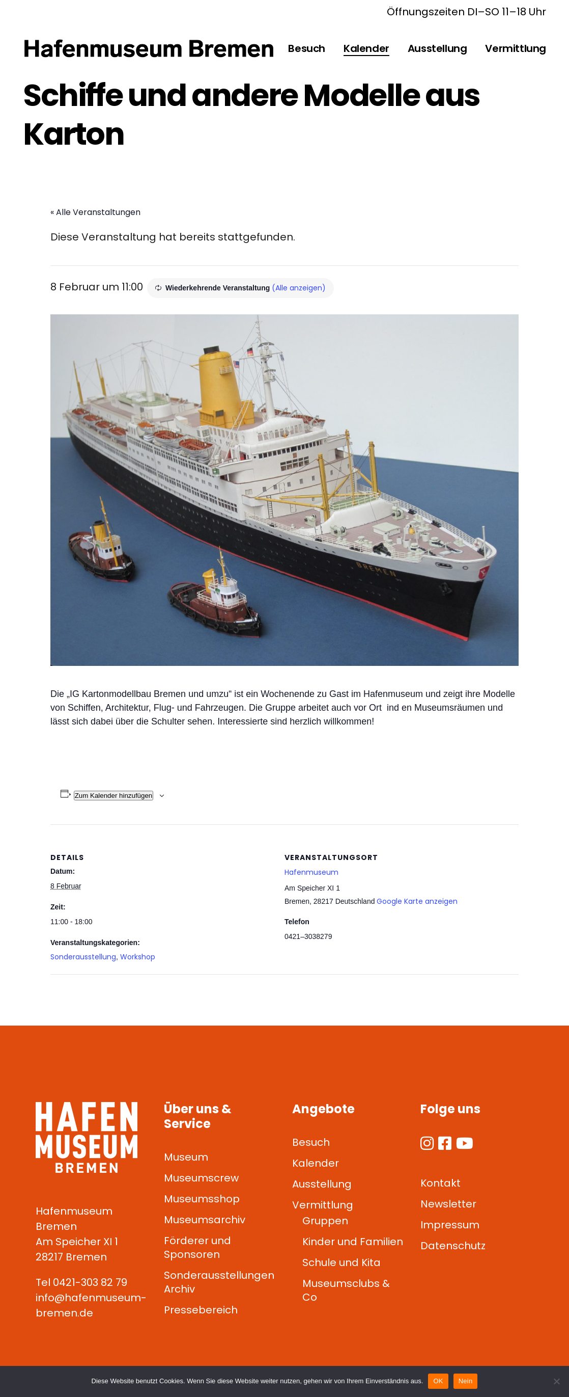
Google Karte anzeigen (417, 901)
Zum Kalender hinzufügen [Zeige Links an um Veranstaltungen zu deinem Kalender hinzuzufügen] (114, 795)
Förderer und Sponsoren (197, 1247)
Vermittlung (322, 1205)
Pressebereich (201, 1310)
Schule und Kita (341, 1262)
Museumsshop (202, 1199)
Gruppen (325, 1221)
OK (438, 1381)
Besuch (311, 1142)
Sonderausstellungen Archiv (219, 1282)
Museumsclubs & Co (346, 1290)
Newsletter (448, 1204)
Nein (466, 1381)
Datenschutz (453, 1246)
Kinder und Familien (352, 1241)
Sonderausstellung (83, 957)
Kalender (315, 1163)
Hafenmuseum (311, 872)
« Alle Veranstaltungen (95, 212)
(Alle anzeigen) (299, 288)
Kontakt (440, 1183)
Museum (186, 1157)
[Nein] (556, 1381)
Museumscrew (201, 1178)
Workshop (137, 957)
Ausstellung (322, 1184)
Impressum (449, 1225)
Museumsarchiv (204, 1220)
